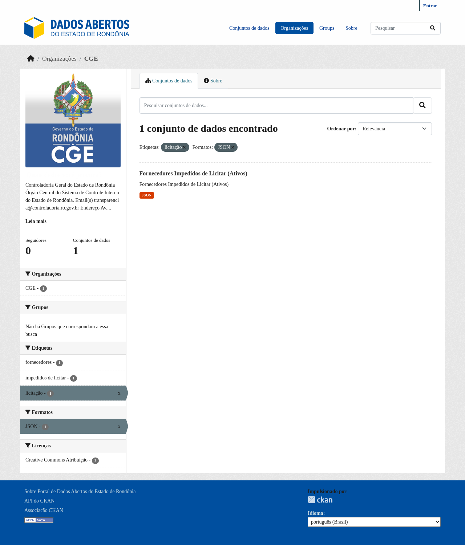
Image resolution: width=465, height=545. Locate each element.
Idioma (315, 513)
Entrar (430, 5)
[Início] (31, 58)
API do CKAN (39, 501)
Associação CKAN (43, 510)
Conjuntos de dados (249, 28)
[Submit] (432, 28)
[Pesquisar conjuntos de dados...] (406, 28)
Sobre (351, 28)
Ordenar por (341, 128)
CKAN (320, 500)
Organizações (294, 28)
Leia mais (35, 221)
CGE (91, 58)
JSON (146, 195)
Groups (326, 28)
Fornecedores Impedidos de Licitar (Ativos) (193, 173)
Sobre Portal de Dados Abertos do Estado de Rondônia (80, 491)
